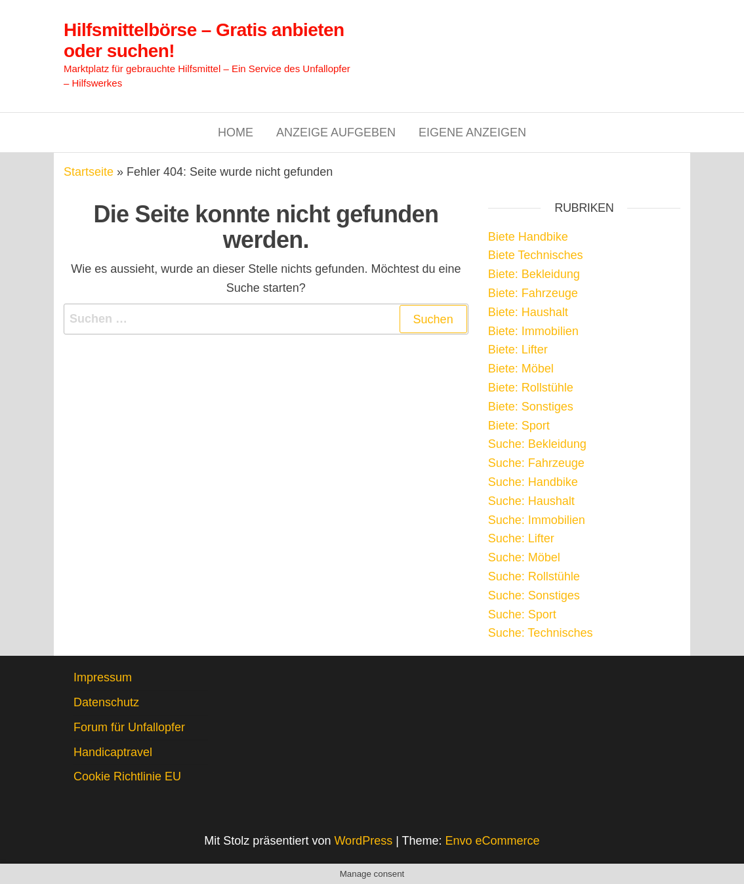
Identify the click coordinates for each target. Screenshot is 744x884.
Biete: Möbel (521, 368)
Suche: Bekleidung (537, 444)
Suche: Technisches (540, 632)
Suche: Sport (522, 614)
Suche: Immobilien (536, 520)
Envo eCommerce (492, 840)
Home (235, 132)
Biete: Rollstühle (530, 387)
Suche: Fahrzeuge (536, 463)
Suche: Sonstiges (534, 595)
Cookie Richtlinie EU (127, 776)
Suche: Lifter (521, 538)
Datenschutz (106, 702)
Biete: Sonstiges (530, 406)
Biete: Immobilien (533, 331)
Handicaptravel (112, 752)
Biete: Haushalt (528, 312)
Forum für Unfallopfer (129, 727)
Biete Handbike (528, 236)
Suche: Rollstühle (534, 576)
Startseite (89, 171)
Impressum (102, 677)
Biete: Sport (519, 425)
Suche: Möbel (524, 557)
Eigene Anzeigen (472, 132)
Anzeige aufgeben (336, 132)
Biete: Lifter (518, 349)
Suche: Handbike (533, 482)
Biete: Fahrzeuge (533, 293)
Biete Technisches (535, 255)
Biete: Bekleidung (534, 274)
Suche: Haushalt (531, 501)
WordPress (363, 840)
